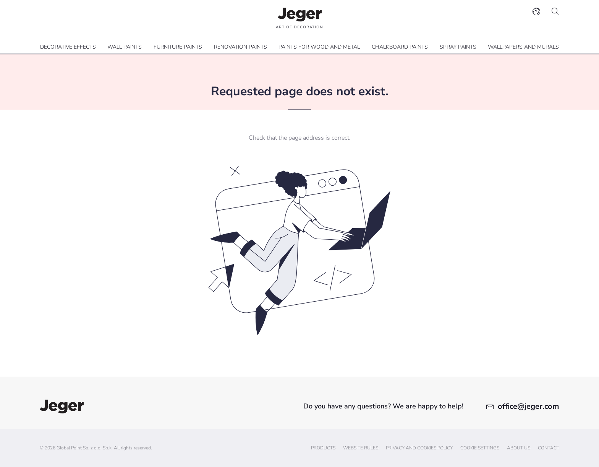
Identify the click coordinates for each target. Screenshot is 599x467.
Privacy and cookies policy (419, 448)
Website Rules (360, 448)
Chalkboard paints (400, 47)
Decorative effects (68, 47)
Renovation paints (240, 47)
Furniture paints (178, 47)
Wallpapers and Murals (523, 47)
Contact (548, 448)
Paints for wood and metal (319, 47)
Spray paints (458, 47)
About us (518, 448)
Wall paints (124, 47)
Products (323, 448)
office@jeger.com (528, 406)
